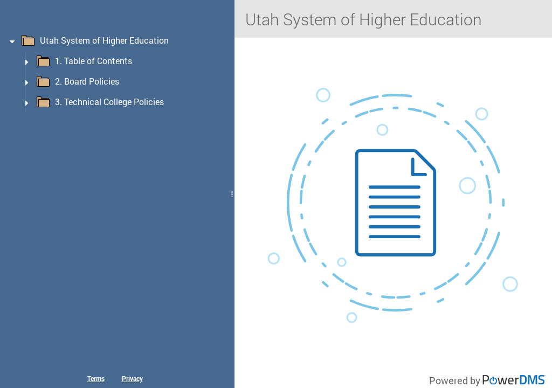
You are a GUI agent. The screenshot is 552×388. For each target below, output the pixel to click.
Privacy (132, 378)
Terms (96, 378)
